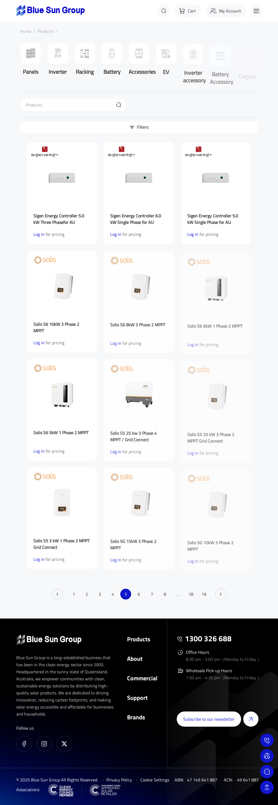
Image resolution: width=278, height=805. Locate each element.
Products (45, 31)
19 (203, 594)
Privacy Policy (119, 780)
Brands (136, 717)
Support (137, 697)
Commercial (142, 678)
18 (190, 594)
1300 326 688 (208, 638)
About (135, 658)
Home (25, 31)
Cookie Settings (154, 780)
